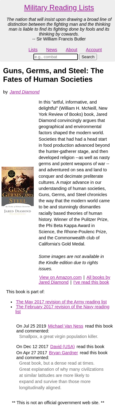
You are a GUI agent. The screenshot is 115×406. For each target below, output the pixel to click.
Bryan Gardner (63, 352)
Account (94, 49)
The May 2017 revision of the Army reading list (61, 301)
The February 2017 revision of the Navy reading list (62, 309)
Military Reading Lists (59, 7)
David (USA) (62, 346)
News (51, 49)
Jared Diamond (25, 91)
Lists (33, 49)
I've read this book (91, 282)
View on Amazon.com (60, 277)
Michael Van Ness (65, 326)
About (71, 49)
